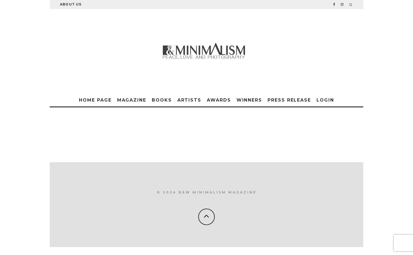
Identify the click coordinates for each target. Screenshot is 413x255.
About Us (71, 4)
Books (162, 100)
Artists (189, 100)
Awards (219, 100)
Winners (249, 100)
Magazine (131, 100)
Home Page (95, 100)
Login (325, 100)
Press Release (289, 100)
